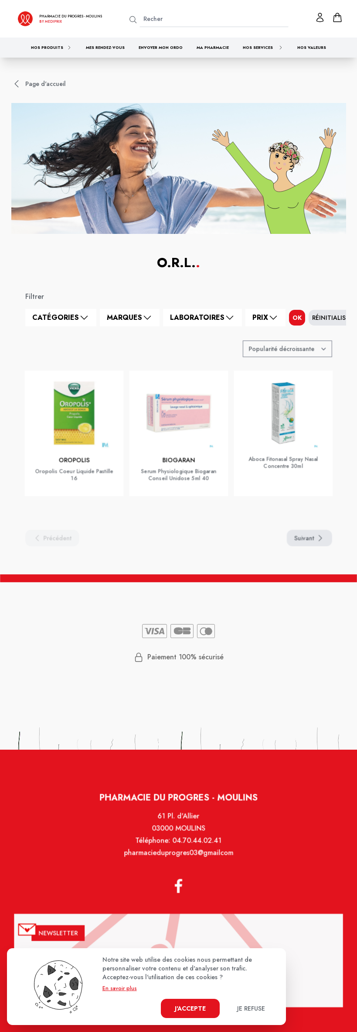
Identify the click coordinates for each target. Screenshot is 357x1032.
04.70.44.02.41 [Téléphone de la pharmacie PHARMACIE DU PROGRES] (196, 849)
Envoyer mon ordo (161, 47)
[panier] (337, 17)
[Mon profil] (320, 17)
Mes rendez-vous (105, 47)
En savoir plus (119, 988)
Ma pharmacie (213, 47)
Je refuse (251, 1008)
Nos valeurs (311, 47)
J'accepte (190, 1008)
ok (297, 317)
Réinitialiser (332, 317)
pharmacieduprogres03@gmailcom (178, 861)
